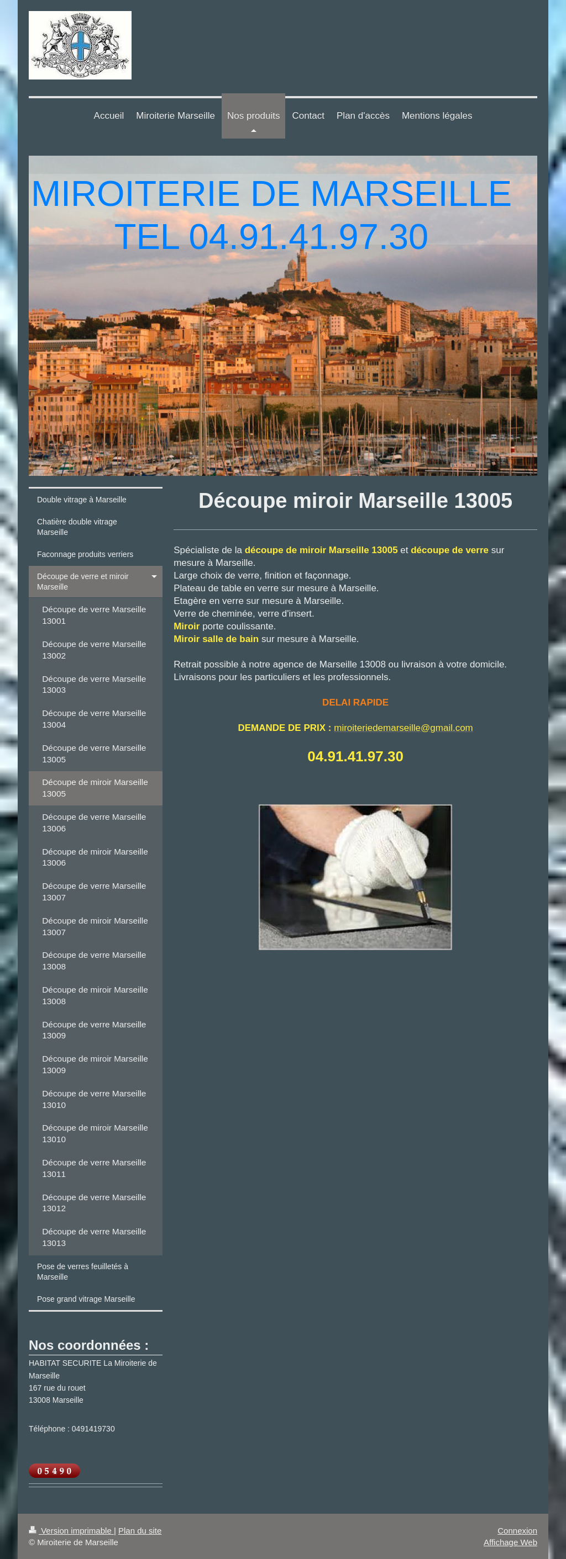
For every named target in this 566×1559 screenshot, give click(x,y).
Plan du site (139, 1530)
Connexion (517, 1530)
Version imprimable (71, 1530)
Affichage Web (510, 1542)
